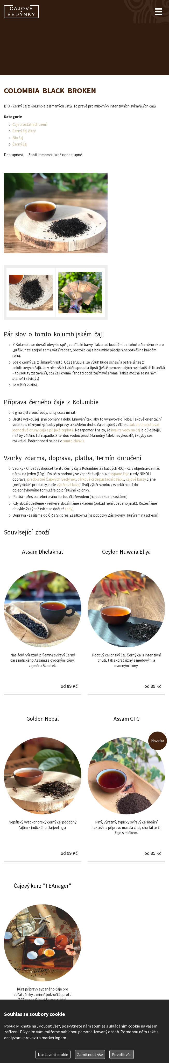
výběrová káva (68, 484)
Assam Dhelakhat (42, 621)
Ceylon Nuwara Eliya (126, 621)
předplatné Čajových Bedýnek (51, 479)
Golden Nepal (42, 788)
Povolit (121, 1054)
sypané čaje (119, 473)
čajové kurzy (136, 479)
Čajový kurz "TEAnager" (42, 955)
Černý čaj (19, 144)
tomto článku (73, 440)
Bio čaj (17, 137)
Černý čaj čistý (24, 130)
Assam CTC (126, 788)
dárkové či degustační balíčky (101, 479)
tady (68, 508)
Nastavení (53, 1054)
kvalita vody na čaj (125, 430)
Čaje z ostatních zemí (29, 124)
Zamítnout (90, 1054)
